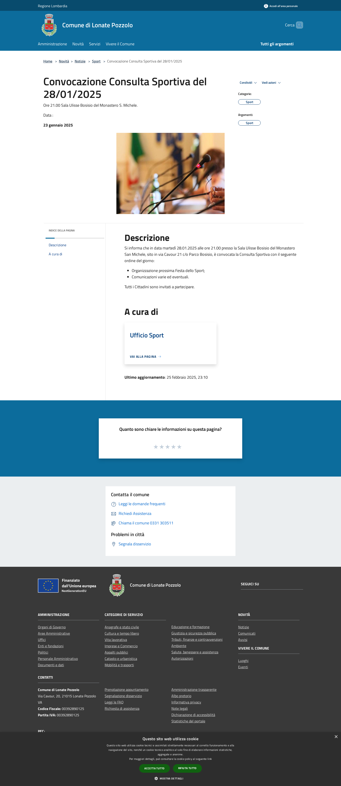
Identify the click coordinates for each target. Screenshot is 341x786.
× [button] (336, 737)
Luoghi (243, 660)
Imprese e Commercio (121, 646)
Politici (43, 652)
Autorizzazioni (182, 658)
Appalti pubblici (116, 652)
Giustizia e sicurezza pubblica (193, 633)
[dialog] (170, 759)
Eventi (243, 667)
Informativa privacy (186, 702)
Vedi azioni (272, 82)
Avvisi (242, 639)
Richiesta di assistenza (122, 708)
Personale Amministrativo (58, 658)
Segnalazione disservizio (123, 695)
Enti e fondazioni (51, 646)
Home (47, 61)
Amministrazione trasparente (194, 689)
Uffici (42, 639)
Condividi (249, 82)
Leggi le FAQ (114, 702)
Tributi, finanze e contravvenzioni (197, 639)
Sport (96, 61)
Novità (64, 61)
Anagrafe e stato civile (122, 627)
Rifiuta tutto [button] (187, 768)
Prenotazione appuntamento (126, 689)
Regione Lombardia (52, 6)
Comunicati (247, 633)
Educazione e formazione (190, 626)
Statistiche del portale (188, 721)
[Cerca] (297, 25)
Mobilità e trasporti (119, 665)
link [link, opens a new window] (209, 759)
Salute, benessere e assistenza (194, 652)
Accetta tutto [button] (154, 768)
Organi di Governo (52, 627)
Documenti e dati (51, 665)
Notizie (80, 61)
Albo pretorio (181, 695)
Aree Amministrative (54, 633)
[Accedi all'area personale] (280, 6)
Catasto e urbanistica (121, 658)
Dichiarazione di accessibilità (193, 714)
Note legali (179, 708)
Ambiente (178, 645)
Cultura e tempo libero (122, 633)
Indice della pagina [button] (62, 230)
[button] (170, 778)
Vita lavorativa (116, 639)
